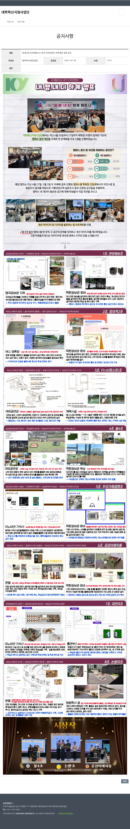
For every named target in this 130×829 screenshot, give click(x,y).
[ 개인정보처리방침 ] (65, 814)
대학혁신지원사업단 (15, 12)
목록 (125, 781)
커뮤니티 (10, 22)
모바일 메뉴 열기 (121, 12)
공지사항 (21, 22)
